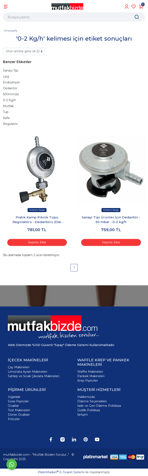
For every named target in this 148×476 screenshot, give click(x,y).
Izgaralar (14, 397)
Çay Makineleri (18, 367)
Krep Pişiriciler (87, 380)
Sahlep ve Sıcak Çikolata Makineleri (33, 376)
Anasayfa (10, 30)
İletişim (82, 415)
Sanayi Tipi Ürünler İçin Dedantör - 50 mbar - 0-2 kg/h (111, 219)
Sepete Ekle (37, 242)
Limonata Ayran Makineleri (27, 372)
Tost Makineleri (19, 410)
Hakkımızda (86, 397)
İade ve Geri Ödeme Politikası (99, 406)
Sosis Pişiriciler (18, 401)
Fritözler (14, 419)
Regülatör (10, 124)
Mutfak (8, 106)
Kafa (6, 118)
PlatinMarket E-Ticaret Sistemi (61, 472)
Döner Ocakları (19, 415)
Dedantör (10, 88)
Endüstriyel (11, 82)
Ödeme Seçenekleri (92, 401)
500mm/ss (11, 94)
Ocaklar (13, 406)
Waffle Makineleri (90, 372)
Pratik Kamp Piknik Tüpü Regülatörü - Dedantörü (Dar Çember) (37, 220)
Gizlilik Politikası (88, 410)
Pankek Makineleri (90, 376)
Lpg (6, 76)
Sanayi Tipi (10, 70)
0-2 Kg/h (9, 100)
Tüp (5, 112)
